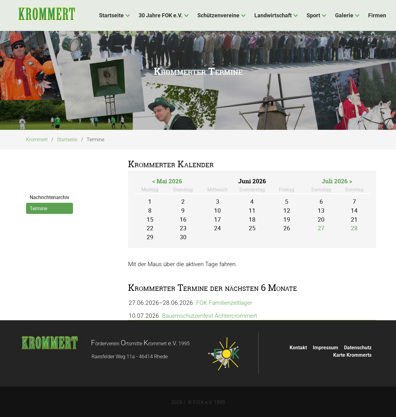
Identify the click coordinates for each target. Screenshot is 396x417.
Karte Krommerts (352, 353)
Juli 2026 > (337, 181)
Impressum (325, 346)
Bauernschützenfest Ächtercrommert (211, 315)
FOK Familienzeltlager (226, 303)
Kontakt (298, 346)
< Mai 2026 (167, 181)
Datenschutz (358, 346)
